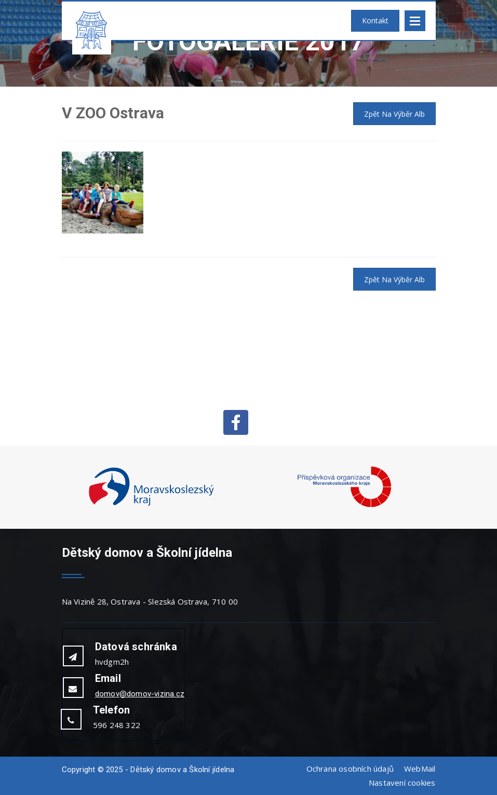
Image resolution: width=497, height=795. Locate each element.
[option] (151, 487)
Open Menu (415, 20)
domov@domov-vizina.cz (139, 693)
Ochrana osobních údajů (350, 768)
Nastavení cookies (402, 782)
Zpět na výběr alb (394, 114)
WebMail (419, 768)
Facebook (236, 422)
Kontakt (375, 20)
